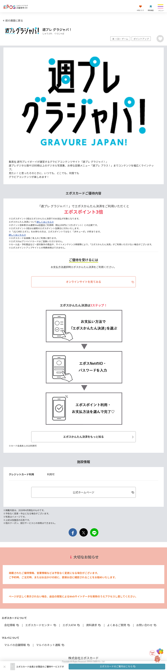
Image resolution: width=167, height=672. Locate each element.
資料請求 (93, 625)
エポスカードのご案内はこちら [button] (118, 666)
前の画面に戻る (12, 20)
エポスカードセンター (41, 625)
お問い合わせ (146, 625)
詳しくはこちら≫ (45, 221)
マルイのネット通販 (50, 645)
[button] (90, 666)
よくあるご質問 (118, 625)
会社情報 (11, 625)
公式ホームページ (104, 492)
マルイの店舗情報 (17, 645)
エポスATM (71, 625)
